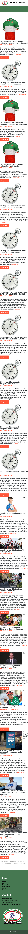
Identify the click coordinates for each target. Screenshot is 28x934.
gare (3, 883)
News (4, 888)
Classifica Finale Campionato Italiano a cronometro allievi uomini (14, 42)
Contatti (4, 890)
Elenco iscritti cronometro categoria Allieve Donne (10, 383)
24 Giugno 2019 (6, 295)
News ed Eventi (17, 2)
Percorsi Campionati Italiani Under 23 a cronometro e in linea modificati (13, 834)
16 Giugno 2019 (6, 668)
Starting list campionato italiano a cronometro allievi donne (13, 251)
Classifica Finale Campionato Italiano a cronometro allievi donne (13, 123)
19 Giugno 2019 (6, 516)
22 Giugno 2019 (6, 475)
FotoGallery (6, 886)
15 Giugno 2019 (9, 709)
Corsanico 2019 (7, 899)
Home (4, 881)
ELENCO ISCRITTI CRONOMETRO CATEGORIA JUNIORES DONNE (13, 293)
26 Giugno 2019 (6, 167)
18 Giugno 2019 (6, 592)
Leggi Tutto (4, 57)
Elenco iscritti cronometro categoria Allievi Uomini (10, 428)
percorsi (5, 885)
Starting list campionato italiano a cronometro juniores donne (13, 83)
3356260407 (9, 902)
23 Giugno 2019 (6, 385)
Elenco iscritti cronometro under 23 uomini (14, 472)
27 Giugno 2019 (6, 44)
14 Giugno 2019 (6, 796)
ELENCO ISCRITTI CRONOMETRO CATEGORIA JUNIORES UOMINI (13, 338)
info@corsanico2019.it (14, 904)
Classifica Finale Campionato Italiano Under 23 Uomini (11, 165)
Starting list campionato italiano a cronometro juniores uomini (13, 207)
